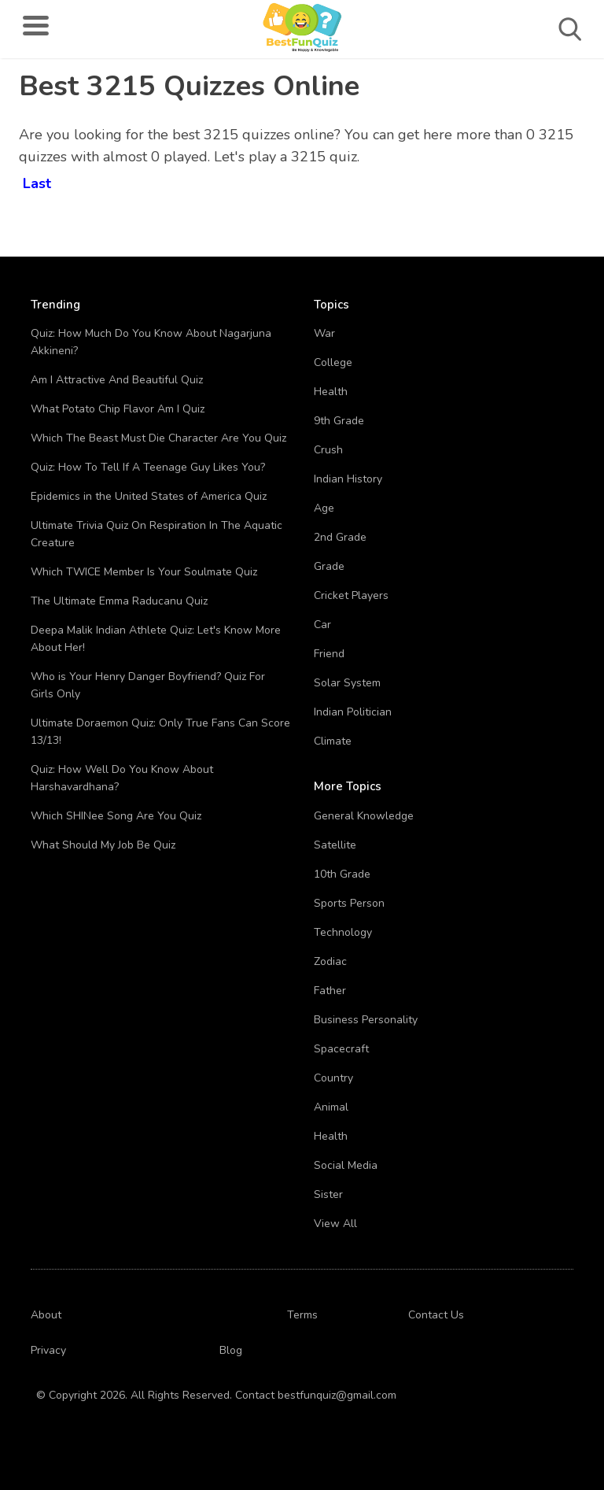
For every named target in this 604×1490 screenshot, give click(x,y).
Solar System (347, 682)
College (333, 362)
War (324, 333)
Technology (343, 932)
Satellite (335, 844)
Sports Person (349, 903)
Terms (302, 1314)
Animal (331, 1107)
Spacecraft (341, 1048)
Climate (333, 741)
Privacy (48, 1350)
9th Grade (339, 420)
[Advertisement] (458, 173)
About (46, 1314)
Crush (328, 449)
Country (333, 1077)
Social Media (346, 1165)
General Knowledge (364, 815)
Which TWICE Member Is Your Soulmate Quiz (144, 571)
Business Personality (366, 1019)
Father (330, 990)
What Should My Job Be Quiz (103, 844)
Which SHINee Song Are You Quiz (116, 815)
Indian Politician (353, 711)
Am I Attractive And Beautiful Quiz (117, 379)
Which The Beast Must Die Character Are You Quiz (158, 438)
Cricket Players (351, 595)
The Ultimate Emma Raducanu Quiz (119, 600)
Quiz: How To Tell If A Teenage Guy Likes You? (148, 467)
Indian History (348, 478)
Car (322, 624)
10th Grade (342, 874)
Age (324, 508)
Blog (230, 1350)
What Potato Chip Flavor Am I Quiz (117, 408)
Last (37, 180)
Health (331, 391)
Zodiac (330, 961)
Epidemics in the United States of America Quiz (149, 496)
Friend (329, 653)
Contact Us (436, 1314)
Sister (328, 1194)
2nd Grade (340, 537)
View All (335, 1223)
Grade (329, 566)
